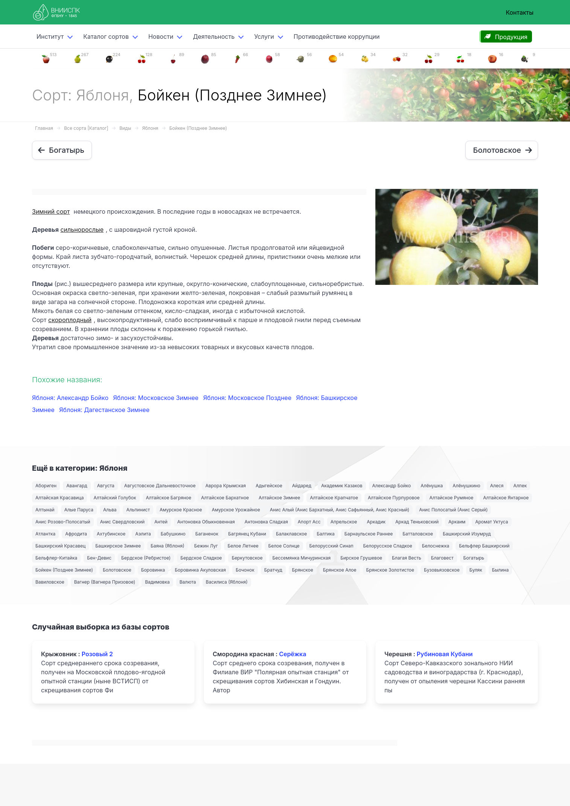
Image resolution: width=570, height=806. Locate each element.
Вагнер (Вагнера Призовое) (105, 582)
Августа (105, 485)
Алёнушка (432, 485)
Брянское (302, 570)
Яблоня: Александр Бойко (71, 397)
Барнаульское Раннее (368, 534)
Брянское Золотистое (390, 570)
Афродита (76, 534)
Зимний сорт (51, 211)
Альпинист (138, 509)
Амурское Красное (181, 509)
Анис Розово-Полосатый (62, 522)
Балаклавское (291, 534)
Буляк (475, 570)
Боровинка (153, 570)
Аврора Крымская (225, 485)
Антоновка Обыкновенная (206, 522)
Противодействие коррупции (337, 36)
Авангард (76, 485)
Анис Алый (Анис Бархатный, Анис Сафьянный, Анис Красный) (339, 509)
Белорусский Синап (331, 546)
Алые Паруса (78, 509)
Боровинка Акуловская (200, 570)
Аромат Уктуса (491, 522)
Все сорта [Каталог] (86, 128)
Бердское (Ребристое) (146, 558)
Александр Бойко (391, 485)
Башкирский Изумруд (467, 534)
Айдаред (301, 485)
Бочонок (245, 570)
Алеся (497, 485)
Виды (125, 128)
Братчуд (273, 570)
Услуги (264, 36)
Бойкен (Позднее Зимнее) (198, 128)
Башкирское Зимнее (118, 546)
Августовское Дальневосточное (160, 485)
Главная (44, 128)
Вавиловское (49, 582)
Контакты (519, 12)
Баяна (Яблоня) (167, 546)
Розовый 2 (97, 654)
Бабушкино (173, 534)
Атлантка (45, 534)
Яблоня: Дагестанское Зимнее (104, 410)
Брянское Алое (340, 570)
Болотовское (117, 570)
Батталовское (417, 534)
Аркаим (456, 522)
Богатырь (474, 558)
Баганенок (206, 534)
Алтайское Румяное (451, 497)
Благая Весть (406, 558)
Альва (109, 509)
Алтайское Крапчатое (334, 497)
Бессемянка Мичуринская (302, 558)
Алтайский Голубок (114, 497)
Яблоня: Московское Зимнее (156, 397)
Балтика (326, 534)
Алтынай (45, 509)
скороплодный (69, 320)
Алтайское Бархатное (225, 497)
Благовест (442, 558)
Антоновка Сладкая (266, 522)
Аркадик (376, 522)
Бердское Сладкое (201, 558)
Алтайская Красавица (59, 497)
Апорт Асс (309, 522)
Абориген (45, 485)
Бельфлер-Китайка (56, 558)
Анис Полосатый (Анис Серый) (453, 509)
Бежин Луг (206, 546)
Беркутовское (247, 558)
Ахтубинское (111, 534)
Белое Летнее (242, 546)
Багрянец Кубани (247, 534)
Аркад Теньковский (417, 522)
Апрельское (344, 522)
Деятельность (214, 36)
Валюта (188, 582)
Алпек (520, 485)
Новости (160, 36)
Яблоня (150, 128)
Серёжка (292, 654)
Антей (161, 522)
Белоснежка (435, 546)
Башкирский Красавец (60, 546)
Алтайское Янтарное (506, 497)
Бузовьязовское (442, 570)
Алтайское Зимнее (279, 497)
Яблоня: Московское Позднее (248, 397)
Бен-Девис (99, 558)
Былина (500, 570)
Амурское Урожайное (236, 509)
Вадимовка (157, 582)
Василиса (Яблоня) (227, 582)
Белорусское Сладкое (387, 546)
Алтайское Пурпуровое (393, 497)
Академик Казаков (342, 485)
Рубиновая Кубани (445, 654)
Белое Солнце (283, 546)
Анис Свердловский (122, 522)
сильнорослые (82, 229)
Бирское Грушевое (361, 558)
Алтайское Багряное (168, 497)
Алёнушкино (466, 485)
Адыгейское (269, 485)
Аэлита (143, 534)
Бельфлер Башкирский (484, 546)
